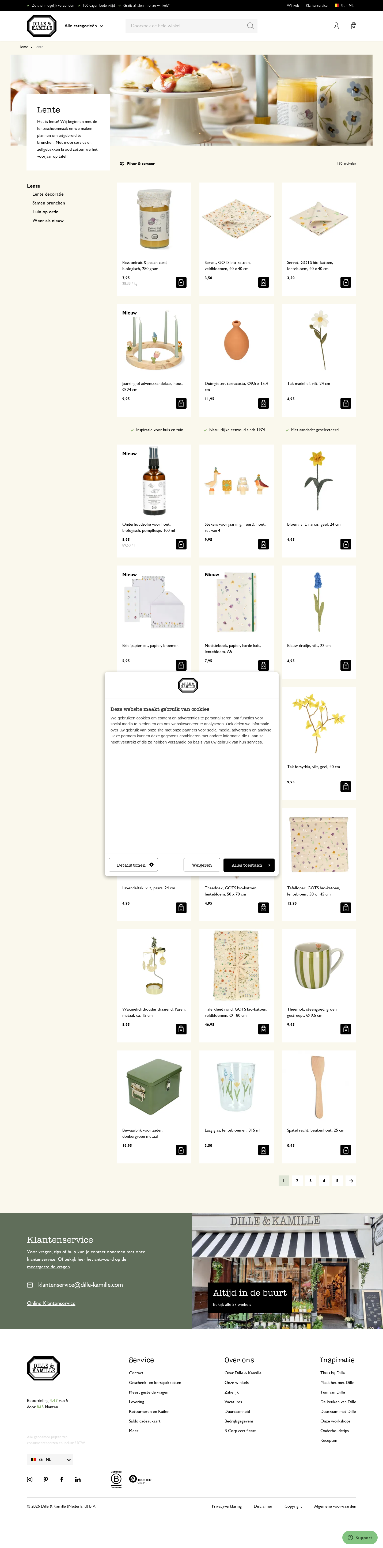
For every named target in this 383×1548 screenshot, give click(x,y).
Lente (33, 186)
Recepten (328, 1440)
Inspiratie (337, 1360)
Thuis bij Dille (332, 1373)
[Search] (250, 26)
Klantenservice (317, 5)
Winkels (293, 5)
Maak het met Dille (337, 1382)
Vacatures (233, 1402)
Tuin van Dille (332, 1392)
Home (23, 47)
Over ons (239, 1360)
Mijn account (336, 25)
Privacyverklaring (227, 1506)
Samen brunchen (48, 203)
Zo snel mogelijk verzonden (53, 5)
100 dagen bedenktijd (99, 5)
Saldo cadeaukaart (145, 1421)
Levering (136, 1402)
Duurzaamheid (237, 1411)
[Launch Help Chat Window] (360, 1537)
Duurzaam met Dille (338, 1411)
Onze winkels (237, 1382)
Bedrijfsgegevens (239, 1421)
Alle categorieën (84, 26)
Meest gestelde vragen (148, 1392)
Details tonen (135, 865)
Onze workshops (335, 1421)
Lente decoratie (48, 194)
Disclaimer (263, 1506)
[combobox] (191, 26)
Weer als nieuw (48, 220)
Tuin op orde (45, 212)
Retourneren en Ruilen (149, 1411)
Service (141, 1360)
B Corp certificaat (240, 1431)
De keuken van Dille (338, 1402)
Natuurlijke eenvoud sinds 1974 (237, 430)
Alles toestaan (251, 865)
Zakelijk (232, 1392)
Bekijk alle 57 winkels (232, 1304)
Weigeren (202, 865)
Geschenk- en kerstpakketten (155, 1382)
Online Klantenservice (51, 1303)
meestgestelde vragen (48, 1267)
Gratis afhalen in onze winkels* (146, 5)
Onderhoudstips (334, 1431)
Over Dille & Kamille (243, 1373)
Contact (136, 1373)
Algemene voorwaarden (335, 1506)
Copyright (293, 1506)
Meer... (135, 1431)
